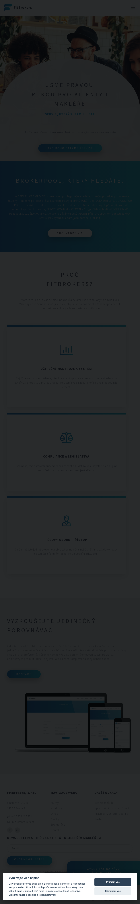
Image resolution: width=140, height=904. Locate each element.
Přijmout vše (113, 882)
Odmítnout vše (113, 891)
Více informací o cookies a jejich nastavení (32, 894)
